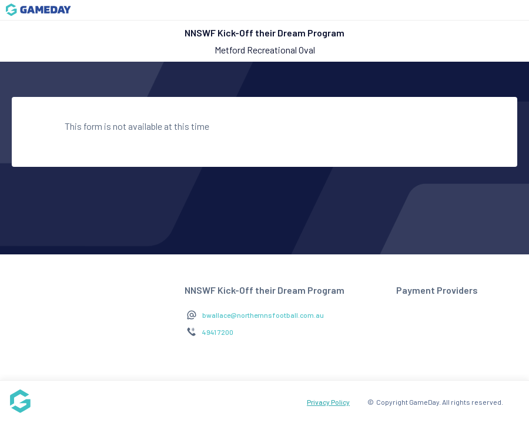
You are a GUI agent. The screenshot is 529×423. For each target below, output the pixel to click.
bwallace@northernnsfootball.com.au (263, 315)
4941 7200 (217, 332)
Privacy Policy (328, 402)
